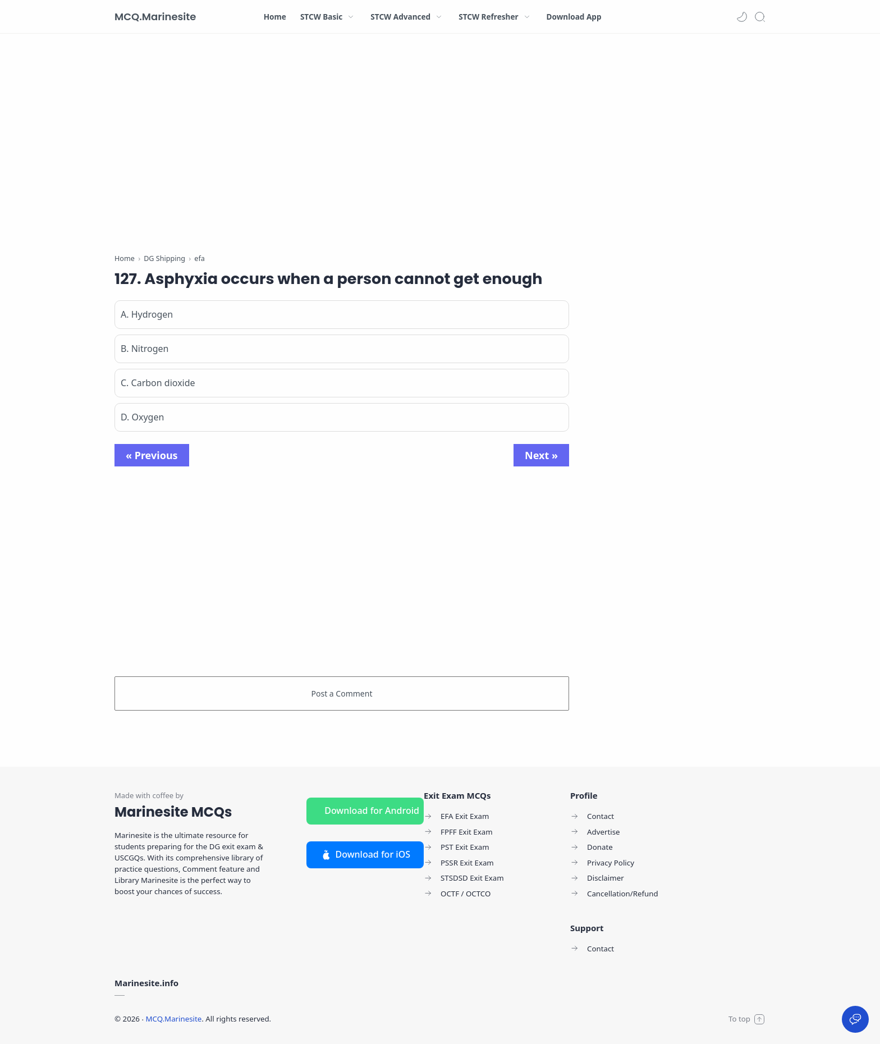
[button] (742, 16)
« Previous (152, 455)
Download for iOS (365, 854)
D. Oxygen (142, 417)
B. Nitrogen (144, 348)
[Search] (760, 16)
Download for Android (371, 810)
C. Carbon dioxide (158, 383)
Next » (541, 455)
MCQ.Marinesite (155, 17)
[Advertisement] (341, 146)
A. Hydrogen (147, 314)
